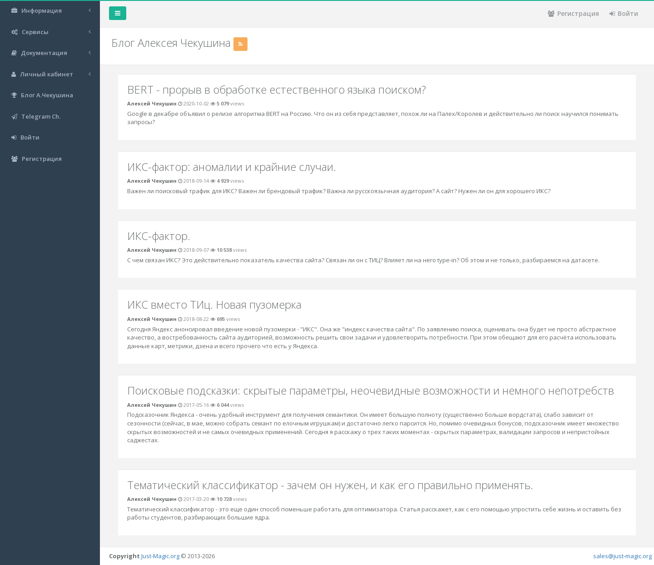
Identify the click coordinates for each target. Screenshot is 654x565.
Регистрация (573, 13)
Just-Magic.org (160, 556)
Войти (623, 13)
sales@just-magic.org (622, 556)
